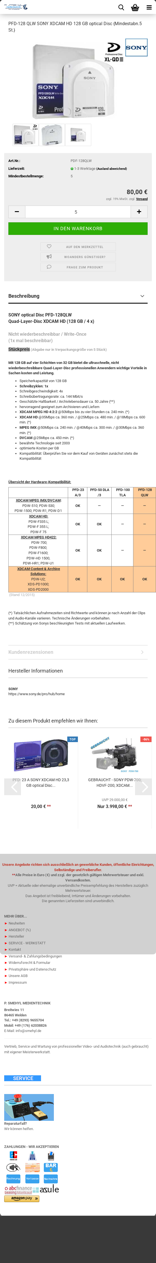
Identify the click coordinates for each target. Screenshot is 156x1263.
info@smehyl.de (28, 1031)
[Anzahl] (78, 212)
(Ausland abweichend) (111, 169)
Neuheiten (14, 923)
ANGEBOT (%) (17, 930)
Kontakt (12, 949)
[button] (16, 212)
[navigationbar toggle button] (149, 7)
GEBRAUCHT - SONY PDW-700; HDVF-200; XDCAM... (114, 783)
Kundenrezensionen (30, 652)
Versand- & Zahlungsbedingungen (33, 956)
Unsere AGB (16, 976)
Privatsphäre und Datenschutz (30, 969)
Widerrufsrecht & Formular (27, 963)
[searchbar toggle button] (121, 7)
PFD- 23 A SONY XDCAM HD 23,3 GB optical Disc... (41, 783)
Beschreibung (23, 296)
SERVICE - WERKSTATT (25, 943)
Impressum (15, 982)
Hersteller (14, 936)
